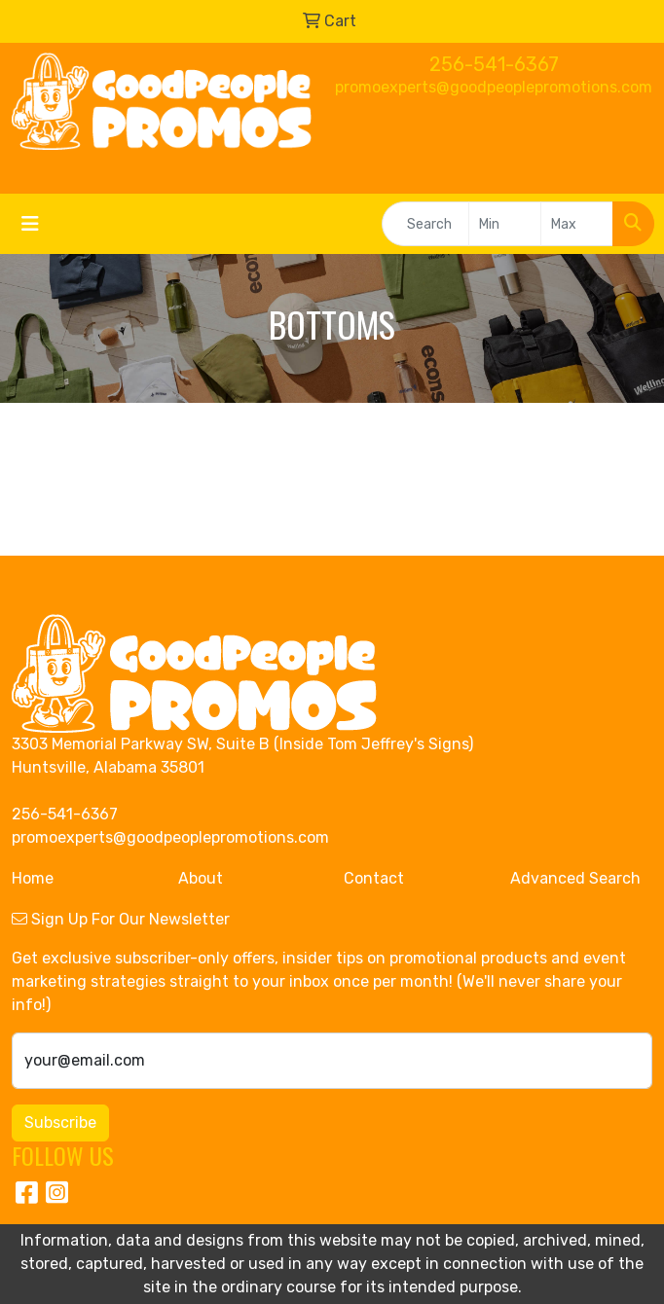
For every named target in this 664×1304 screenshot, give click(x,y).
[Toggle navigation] (30, 223)
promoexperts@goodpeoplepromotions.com (493, 87)
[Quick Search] (425, 223)
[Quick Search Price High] (576, 223)
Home (33, 878)
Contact (374, 878)
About (200, 878)
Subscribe (60, 1122)
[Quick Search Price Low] (504, 223)
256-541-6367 (494, 64)
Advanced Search (575, 878)
